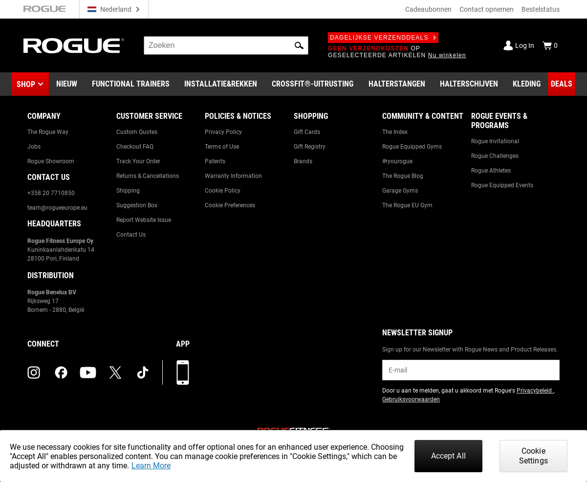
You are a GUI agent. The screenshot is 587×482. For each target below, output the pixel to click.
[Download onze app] (183, 372)
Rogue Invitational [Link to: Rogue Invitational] (495, 141)
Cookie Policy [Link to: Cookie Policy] (222, 190)
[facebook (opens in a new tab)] (61, 372)
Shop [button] (26, 84)
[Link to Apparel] (527, 84)
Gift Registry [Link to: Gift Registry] (310, 146)
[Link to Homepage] (73, 45)
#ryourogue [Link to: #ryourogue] (397, 161)
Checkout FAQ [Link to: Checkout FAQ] (134, 146)
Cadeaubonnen (428, 9)
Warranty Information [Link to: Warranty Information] (233, 176)
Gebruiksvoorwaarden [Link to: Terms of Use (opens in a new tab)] (411, 399)
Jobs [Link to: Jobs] (34, 146)
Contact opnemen (486, 9)
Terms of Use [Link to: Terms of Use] (222, 146)
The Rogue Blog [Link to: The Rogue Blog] (402, 176)
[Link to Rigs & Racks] (220, 84)
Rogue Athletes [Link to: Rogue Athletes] (491, 170)
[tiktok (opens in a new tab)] (142, 372)
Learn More (151, 465)
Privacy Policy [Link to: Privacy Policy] (223, 132)
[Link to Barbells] (397, 84)
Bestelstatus (541, 9)
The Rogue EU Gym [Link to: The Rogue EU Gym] (407, 205)
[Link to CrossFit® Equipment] (312, 84)
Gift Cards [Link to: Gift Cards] (307, 132)
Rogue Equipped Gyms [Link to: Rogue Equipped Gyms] (412, 146)
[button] (299, 45)
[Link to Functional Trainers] (131, 84)
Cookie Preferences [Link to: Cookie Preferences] (230, 205)
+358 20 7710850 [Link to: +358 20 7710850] (51, 193)
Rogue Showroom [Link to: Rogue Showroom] (50, 161)
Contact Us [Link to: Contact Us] (131, 234)
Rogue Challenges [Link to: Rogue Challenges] (495, 156)
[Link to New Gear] (66, 84)
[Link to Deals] (561, 84)
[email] (471, 370)
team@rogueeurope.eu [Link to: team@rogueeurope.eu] (57, 207)
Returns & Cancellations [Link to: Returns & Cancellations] (147, 176)
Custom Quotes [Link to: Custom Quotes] (136, 132)
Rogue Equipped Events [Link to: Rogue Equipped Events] (502, 185)
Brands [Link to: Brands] (303, 161)
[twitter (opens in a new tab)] (115, 372)
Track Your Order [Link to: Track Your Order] (138, 161)
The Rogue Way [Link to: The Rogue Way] (47, 132)
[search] (226, 45)
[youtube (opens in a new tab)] (88, 372)
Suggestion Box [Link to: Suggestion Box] (136, 205)
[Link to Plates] (469, 84)
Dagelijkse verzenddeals (383, 37)
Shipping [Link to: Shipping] (128, 190)
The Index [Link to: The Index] (395, 132)
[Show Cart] (550, 45)
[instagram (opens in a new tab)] (34, 372)
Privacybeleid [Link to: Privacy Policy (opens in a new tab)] (535, 390)
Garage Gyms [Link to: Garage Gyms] (400, 190)
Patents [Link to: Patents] (215, 161)
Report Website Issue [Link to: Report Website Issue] (143, 220)
